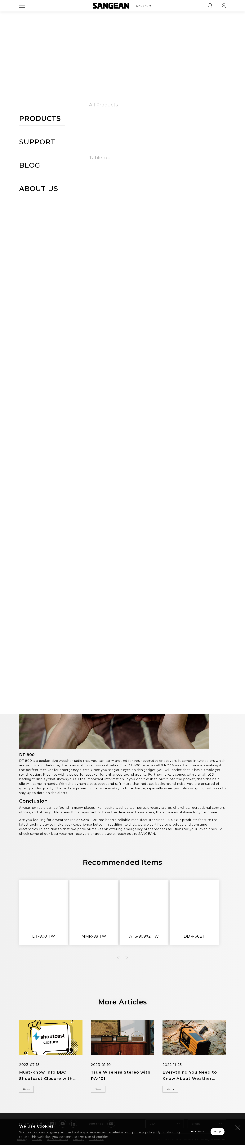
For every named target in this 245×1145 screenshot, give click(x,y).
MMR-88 (140, 456)
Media (215, 163)
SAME (130, 320)
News (29, 1091)
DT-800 (25, 762)
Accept (204, 1129)
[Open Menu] (22, 14)
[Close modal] (238, 1123)
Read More (149, 1129)
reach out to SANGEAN (136, 835)
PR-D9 (186, 616)
